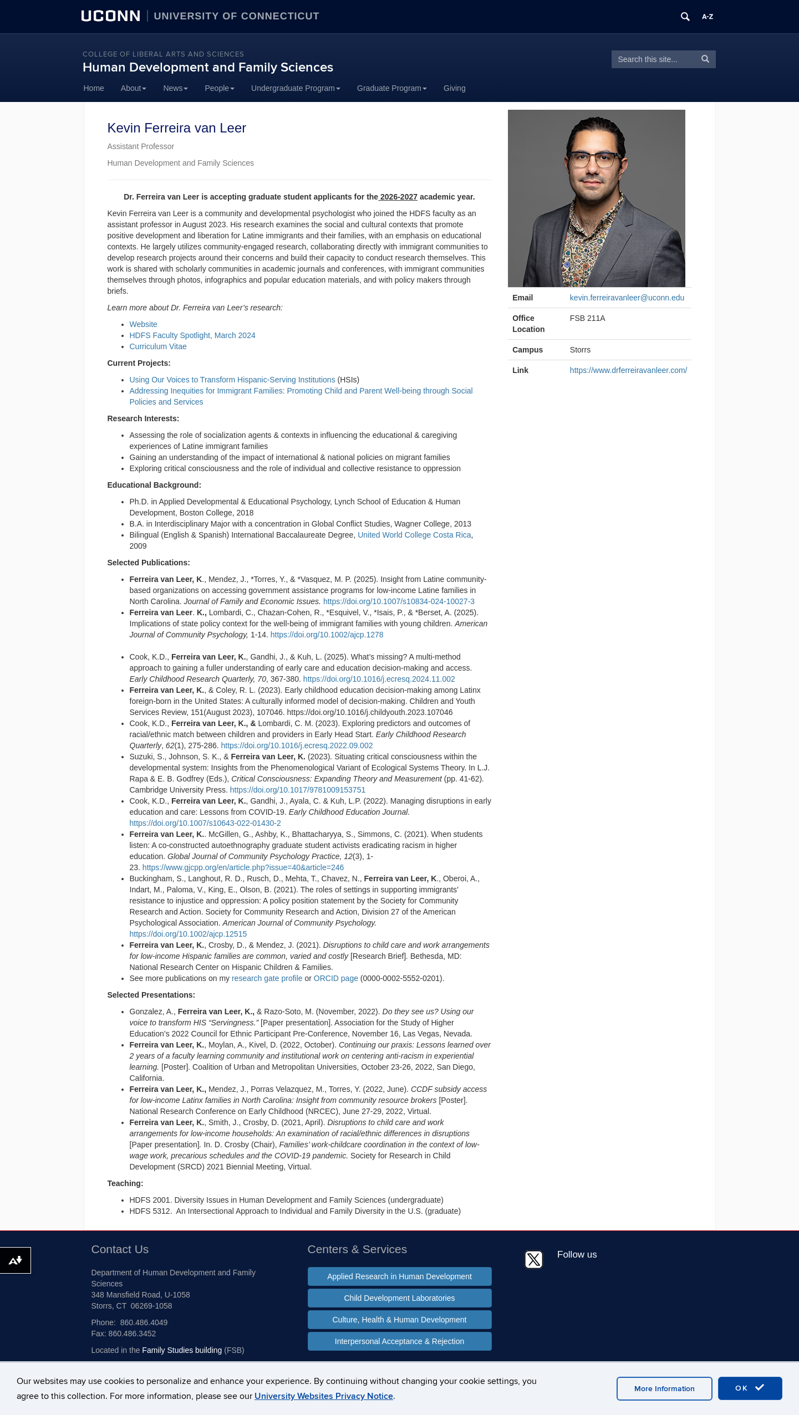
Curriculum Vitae (158, 346)
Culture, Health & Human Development (399, 1319)
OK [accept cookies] (750, 1388)
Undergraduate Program (295, 88)
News (175, 88)
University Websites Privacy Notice (324, 1396)
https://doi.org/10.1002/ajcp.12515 (188, 933)
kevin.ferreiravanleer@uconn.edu (627, 297)
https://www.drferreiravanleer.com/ (629, 370)
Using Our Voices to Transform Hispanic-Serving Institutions (232, 379)
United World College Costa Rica (414, 534)
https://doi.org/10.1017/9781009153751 (297, 789)
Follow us (577, 1254)
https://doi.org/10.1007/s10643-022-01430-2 (205, 823)
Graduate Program (392, 88)
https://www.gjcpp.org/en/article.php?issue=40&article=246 (243, 867)
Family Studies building (182, 1350)
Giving (455, 88)
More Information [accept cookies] (664, 1388)
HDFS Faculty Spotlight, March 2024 (193, 335)
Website (143, 324)
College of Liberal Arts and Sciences (164, 54)
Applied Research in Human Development (399, 1276)
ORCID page (336, 978)
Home (94, 88)
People (220, 88)
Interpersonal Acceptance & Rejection (399, 1341)
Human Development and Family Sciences (208, 67)
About (134, 88)
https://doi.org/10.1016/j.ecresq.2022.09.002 (297, 745)
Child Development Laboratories (399, 1298)
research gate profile (268, 978)
